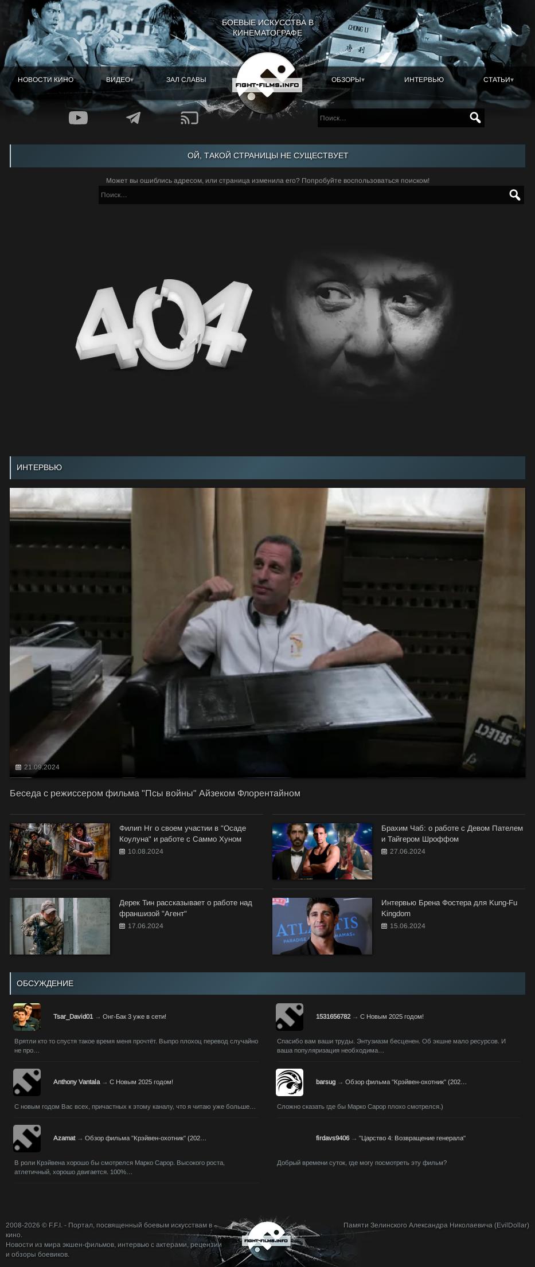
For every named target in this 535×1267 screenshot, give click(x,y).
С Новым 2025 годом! (392, 1016)
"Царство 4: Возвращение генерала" (412, 1138)
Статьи (496, 80)
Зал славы (186, 80)
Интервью (424, 80)
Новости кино (45, 80)
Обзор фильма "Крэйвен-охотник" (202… (406, 1081)
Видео (118, 80)
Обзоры (346, 80)
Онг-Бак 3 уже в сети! (134, 1016)
